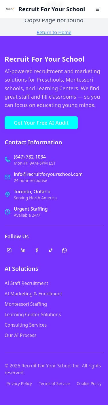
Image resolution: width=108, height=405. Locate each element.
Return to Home (54, 32)
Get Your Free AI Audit (41, 122)
